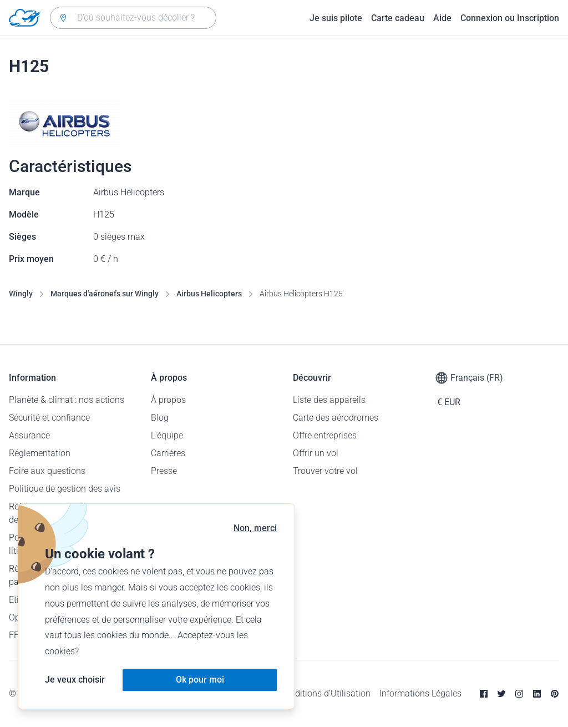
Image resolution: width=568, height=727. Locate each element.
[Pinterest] (554, 693)
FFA (16, 635)
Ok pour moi (200, 679)
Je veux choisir (75, 679)
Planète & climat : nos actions (66, 400)
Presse (164, 471)
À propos (168, 400)
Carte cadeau (397, 18)
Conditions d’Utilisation (325, 693)
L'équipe (167, 435)
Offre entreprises (325, 435)
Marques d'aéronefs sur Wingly (104, 293)
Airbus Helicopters (209, 293)
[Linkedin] (536, 693)
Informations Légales (420, 693)
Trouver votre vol (325, 471)
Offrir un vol (315, 453)
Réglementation (39, 453)
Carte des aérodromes (335, 417)
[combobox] (133, 18)
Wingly (21, 293)
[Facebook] (483, 693)
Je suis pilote (336, 18)
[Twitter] (501, 693)
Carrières (168, 453)
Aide (442, 18)
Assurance (29, 435)
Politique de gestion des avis (64, 488)
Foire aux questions (47, 471)
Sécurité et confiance (49, 417)
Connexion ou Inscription (509, 18)
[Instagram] (519, 693)
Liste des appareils (329, 400)
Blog (160, 417)
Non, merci (255, 528)
